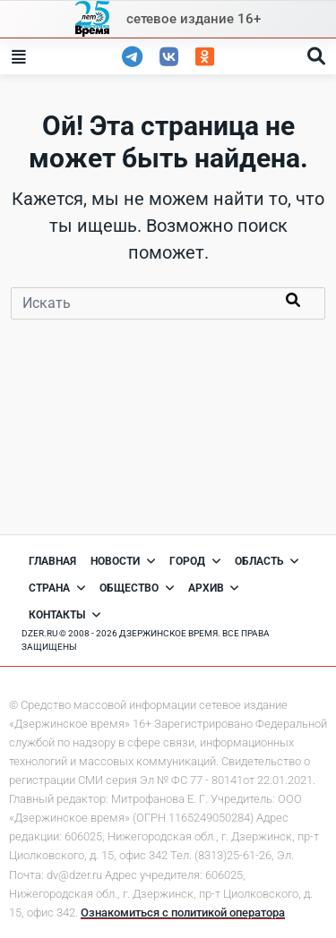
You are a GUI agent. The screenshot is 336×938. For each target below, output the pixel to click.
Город (194, 561)
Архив (213, 588)
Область (267, 561)
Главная (52, 561)
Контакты (64, 615)
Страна (57, 588)
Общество (136, 588)
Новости (122, 561)
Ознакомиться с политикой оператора (183, 912)
